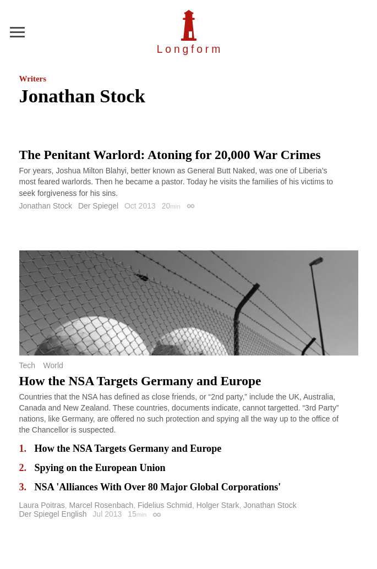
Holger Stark (217, 505)
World (53, 365)
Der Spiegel (98, 205)
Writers (32, 78)
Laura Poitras (42, 505)
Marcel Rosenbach (101, 505)
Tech (27, 365)
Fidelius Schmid (165, 505)
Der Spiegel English (53, 514)
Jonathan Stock (46, 205)
